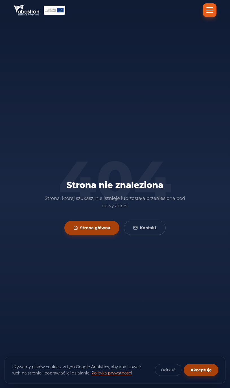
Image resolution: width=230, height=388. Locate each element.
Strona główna (91, 227)
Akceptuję (201, 369)
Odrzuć (168, 369)
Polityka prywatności (111, 373)
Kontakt (145, 227)
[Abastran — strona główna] (26, 10)
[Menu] (209, 10)
